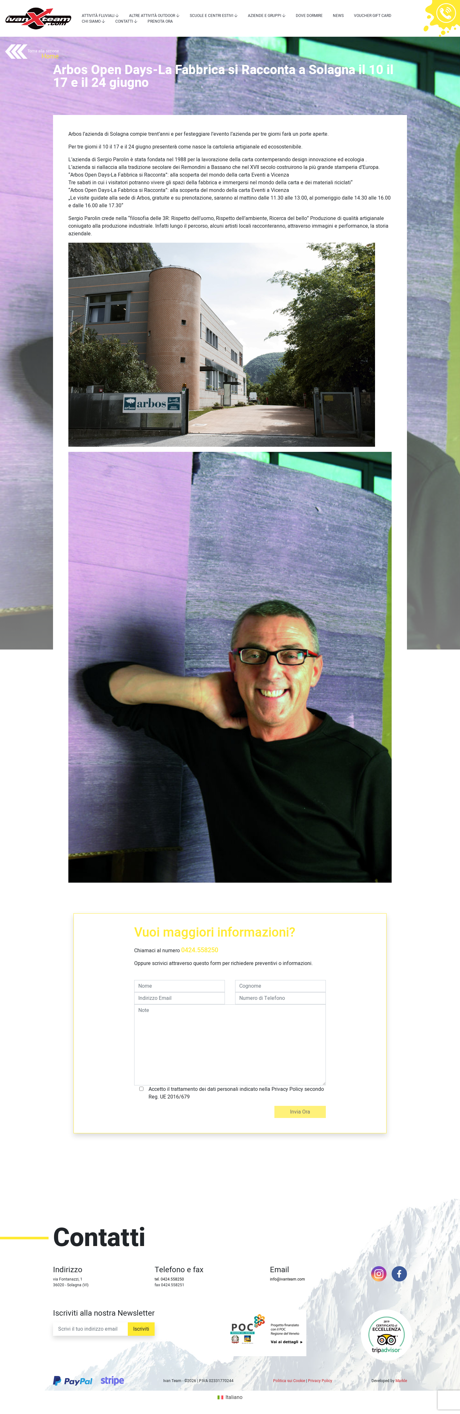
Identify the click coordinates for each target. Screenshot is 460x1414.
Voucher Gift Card (372, 16)
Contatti (124, 21)
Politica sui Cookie (289, 1381)
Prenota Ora (160, 21)
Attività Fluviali (98, 16)
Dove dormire (309, 16)
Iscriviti (141, 1329)
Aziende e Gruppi (264, 16)
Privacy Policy (320, 1381)
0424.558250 (199, 950)
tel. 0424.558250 (169, 1279)
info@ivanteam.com (287, 1279)
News (338, 16)
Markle (401, 1381)
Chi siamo (91, 21)
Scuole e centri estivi (211, 16)
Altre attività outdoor (152, 16)
